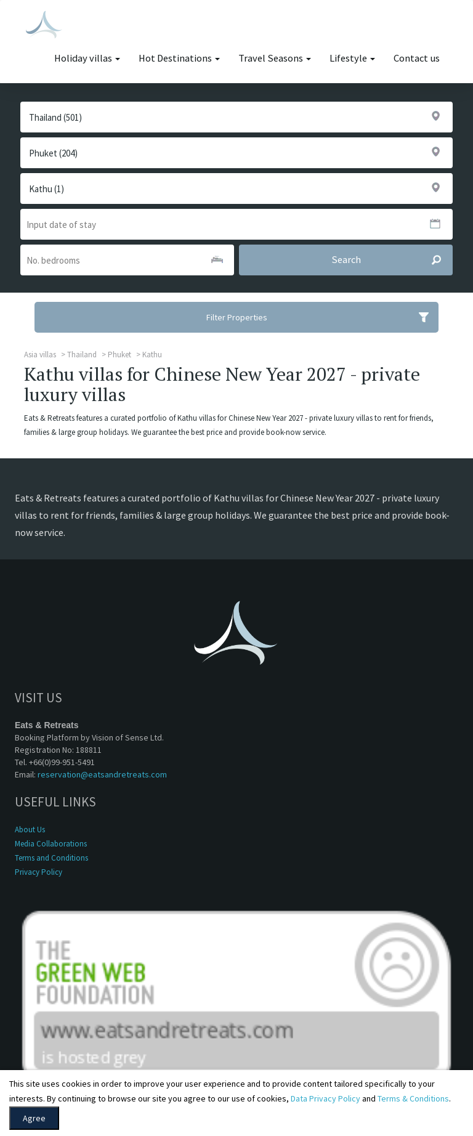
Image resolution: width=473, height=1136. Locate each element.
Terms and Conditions (51, 858)
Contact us (417, 58)
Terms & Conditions (413, 1098)
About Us (30, 829)
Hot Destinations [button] (179, 58)
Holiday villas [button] (87, 58)
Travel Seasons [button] (274, 58)
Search (392, 260)
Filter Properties (322, 317)
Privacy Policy (38, 872)
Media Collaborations (51, 843)
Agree (34, 1118)
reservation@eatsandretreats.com (102, 774)
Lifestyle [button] (352, 58)
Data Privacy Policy (325, 1098)
